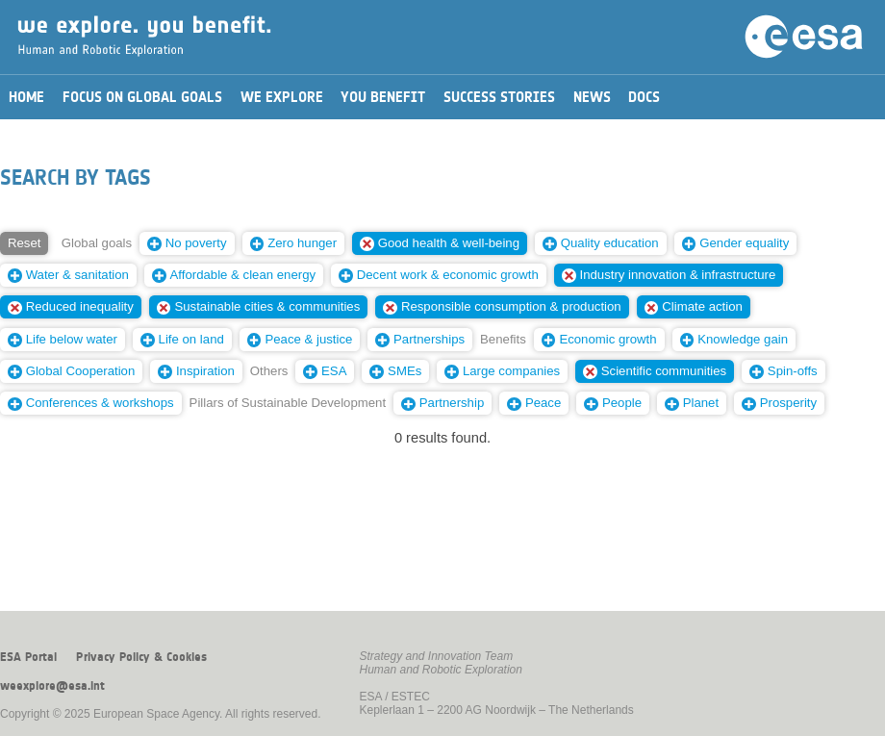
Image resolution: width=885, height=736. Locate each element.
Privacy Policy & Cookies (141, 657)
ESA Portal (28, 657)
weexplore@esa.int (52, 686)
